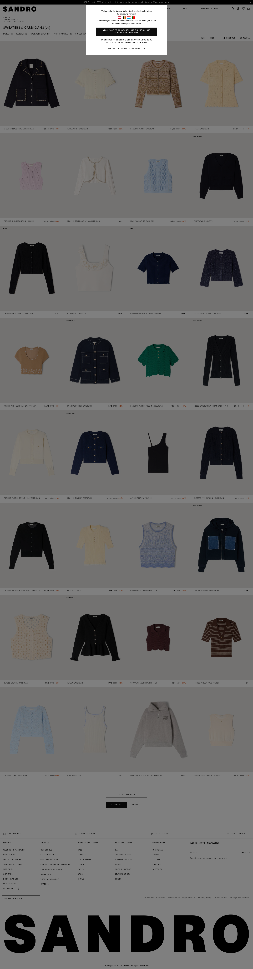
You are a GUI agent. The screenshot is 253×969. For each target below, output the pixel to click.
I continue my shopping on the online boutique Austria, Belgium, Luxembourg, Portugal (126, 41)
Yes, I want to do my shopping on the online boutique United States (126, 31)
